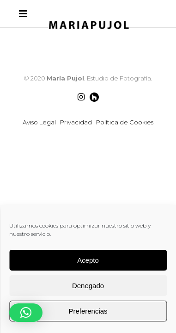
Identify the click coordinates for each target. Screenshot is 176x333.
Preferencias (87, 311)
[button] (25, 312)
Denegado (88, 286)
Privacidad (76, 122)
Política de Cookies (124, 122)
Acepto (88, 260)
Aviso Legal (39, 122)
